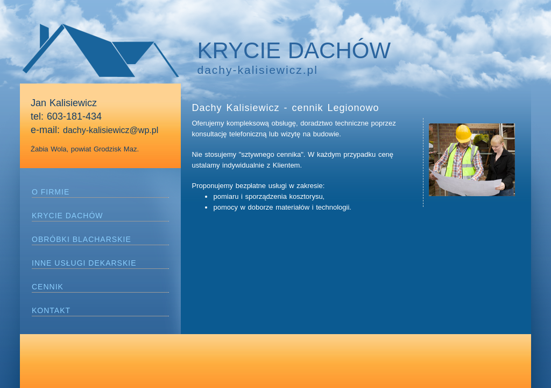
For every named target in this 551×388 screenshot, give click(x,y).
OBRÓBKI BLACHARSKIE (81, 239)
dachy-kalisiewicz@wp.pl (110, 130)
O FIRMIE (50, 192)
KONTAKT (51, 310)
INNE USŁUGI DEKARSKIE (84, 263)
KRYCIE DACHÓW (67, 215)
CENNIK (47, 286)
